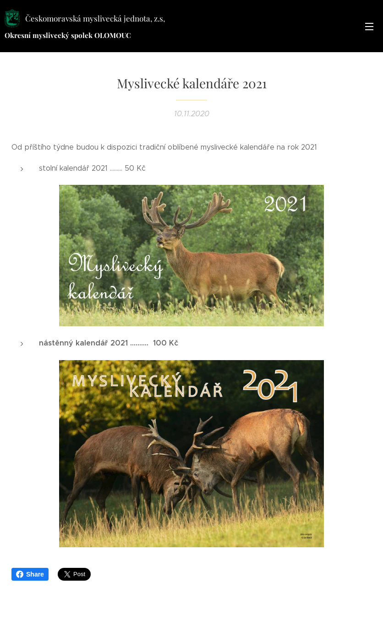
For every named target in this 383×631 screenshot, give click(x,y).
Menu (369, 26)
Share (30, 574)
